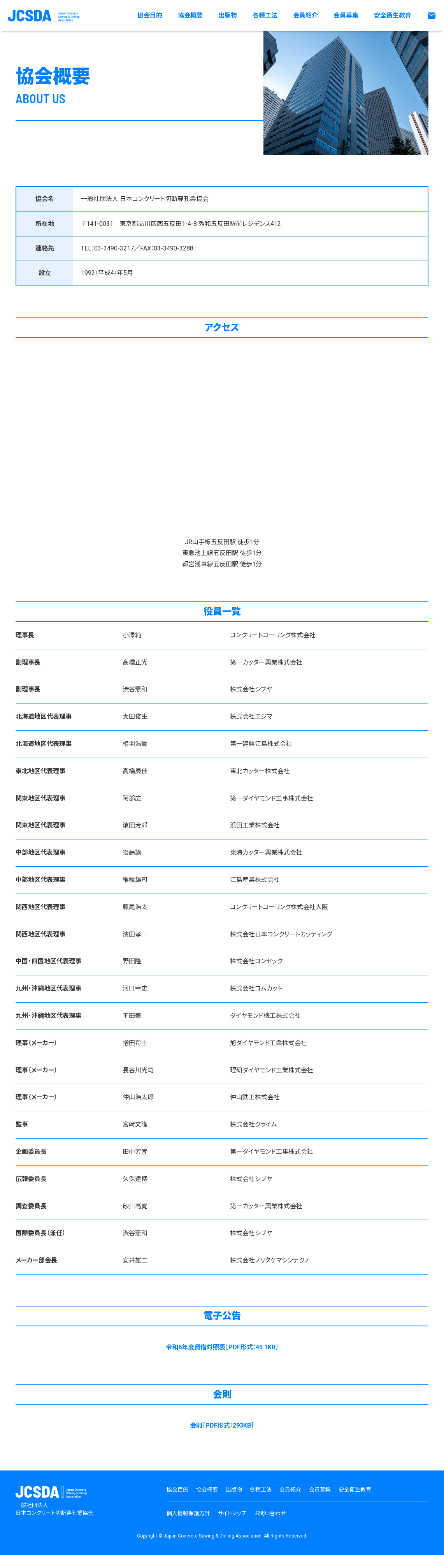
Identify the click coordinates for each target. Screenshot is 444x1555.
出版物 (227, 15)
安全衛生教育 (392, 15)
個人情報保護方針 (188, 1513)
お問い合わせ (270, 1513)
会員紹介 (305, 15)
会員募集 (345, 15)
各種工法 (265, 15)
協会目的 (149, 15)
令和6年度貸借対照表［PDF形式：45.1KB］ (222, 1347)
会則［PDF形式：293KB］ (222, 1425)
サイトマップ (232, 1513)
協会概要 (190, 15)
